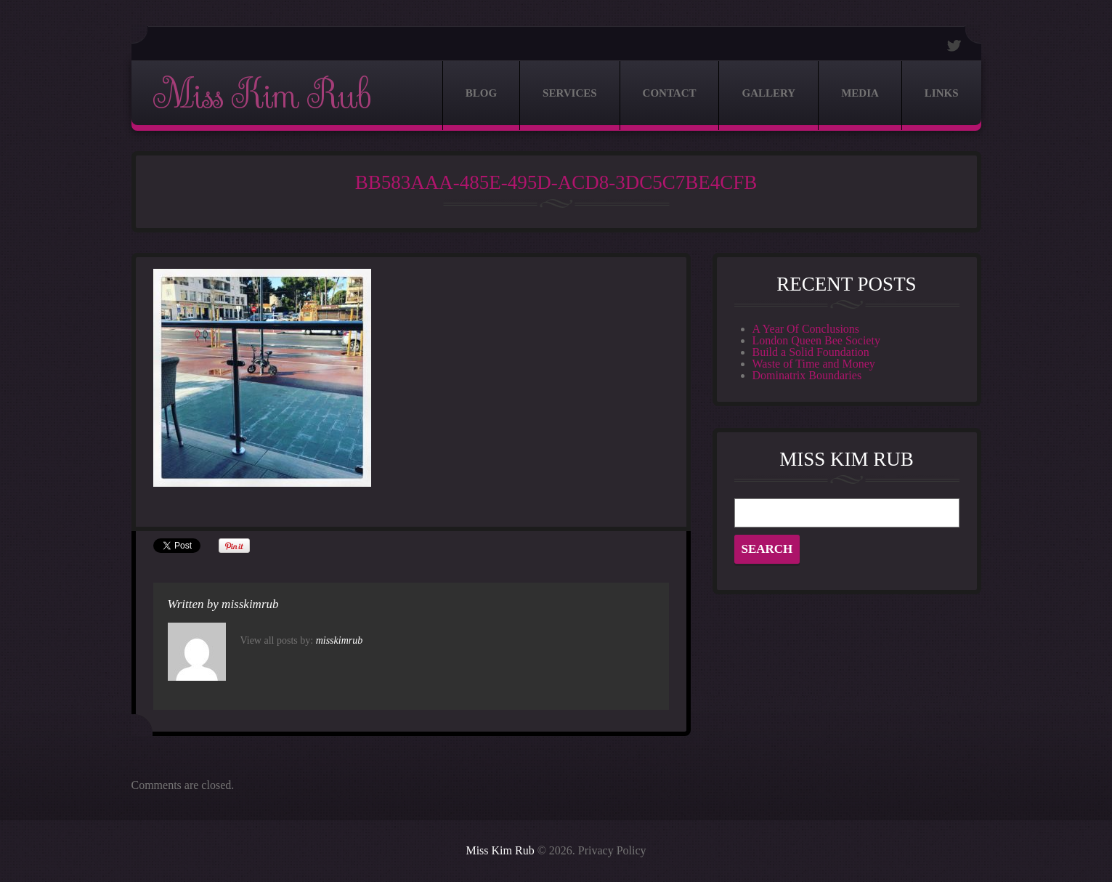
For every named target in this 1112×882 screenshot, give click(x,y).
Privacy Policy (612, 850)
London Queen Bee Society (816, 340)
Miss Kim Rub (261, 95)
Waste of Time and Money (813, 363)
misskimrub (250, 604)
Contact (670, 93)
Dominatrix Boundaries (807, 375)
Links (942, 93)
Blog (481, 93)
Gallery (768, 93)
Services (570, 93)
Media (860, 93)
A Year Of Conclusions (806, 329)
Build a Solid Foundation (810, 352)
